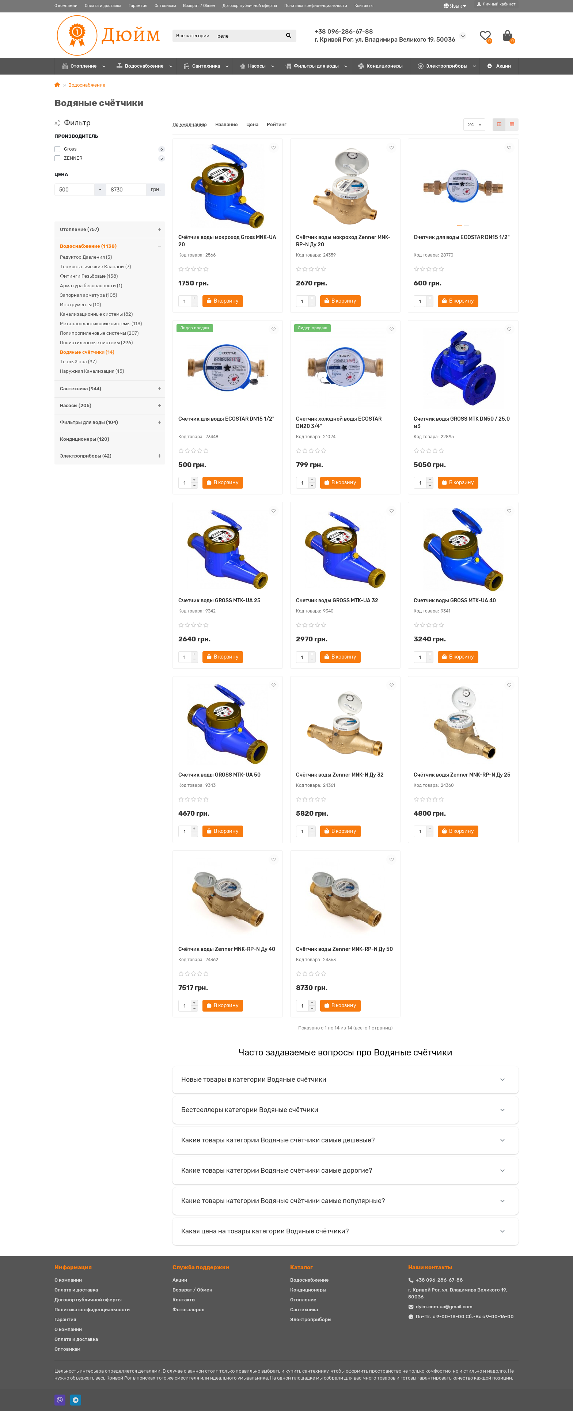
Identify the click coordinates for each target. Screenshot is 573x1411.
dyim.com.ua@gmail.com (444, 1306)
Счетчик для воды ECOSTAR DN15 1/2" (462, 237)
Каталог (301, 1267)
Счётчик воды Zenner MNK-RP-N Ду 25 (462, 775)
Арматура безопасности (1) (91, 285)
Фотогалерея (188, 1309)
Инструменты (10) (80, 304)
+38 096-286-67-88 (344, 31)
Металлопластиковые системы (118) (101, 323)
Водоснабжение (140, 66)
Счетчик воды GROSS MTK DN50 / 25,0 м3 (462, 422)
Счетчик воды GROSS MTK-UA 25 (219, 601)
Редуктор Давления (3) (86, 257)
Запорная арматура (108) (88, 295)
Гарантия (138, 5)
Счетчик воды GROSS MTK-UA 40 (455, 601)
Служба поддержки (200, 1267)
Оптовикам (165, 5)
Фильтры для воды (312, 66)
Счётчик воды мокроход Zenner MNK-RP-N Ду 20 (343, 241)
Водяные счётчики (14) (87, 352)
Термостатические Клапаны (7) (95, 266)
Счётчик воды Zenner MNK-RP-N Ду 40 (226, 949)
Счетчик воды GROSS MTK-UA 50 (219, 775)
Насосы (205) (112, 406)
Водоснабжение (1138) (112, 246)
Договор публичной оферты (250, 5)
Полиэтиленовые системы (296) (96, 342)
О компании (65, 5)
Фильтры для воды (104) (112, 422)
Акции (499, 66)
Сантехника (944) (112, 389)
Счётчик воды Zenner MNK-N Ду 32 (340, 775)
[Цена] (74, 189)
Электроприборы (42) (112, 456)
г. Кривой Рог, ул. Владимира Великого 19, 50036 (385, 39)
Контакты (363, 5)
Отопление (79, 66)
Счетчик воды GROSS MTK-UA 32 (337, 601)
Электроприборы (442, 66)
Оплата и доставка (103, 5)
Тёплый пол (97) (78, 361)
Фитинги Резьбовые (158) (89, 276)
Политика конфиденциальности (315, 5)
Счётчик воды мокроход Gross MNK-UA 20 (227, 241)
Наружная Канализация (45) (92, 371)
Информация (73, 1267)
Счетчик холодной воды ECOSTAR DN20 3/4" (339, 422)
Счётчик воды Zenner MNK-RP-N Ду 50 (344, 949)
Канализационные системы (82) (96, 314)
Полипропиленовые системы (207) (99, 333)
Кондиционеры (380, 66)
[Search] (255, 36)
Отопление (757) (112, 230)
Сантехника (202, 66)
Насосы (253, 66)
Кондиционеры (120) (84, 439)
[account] (496, 4)
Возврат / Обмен (199, 5)
